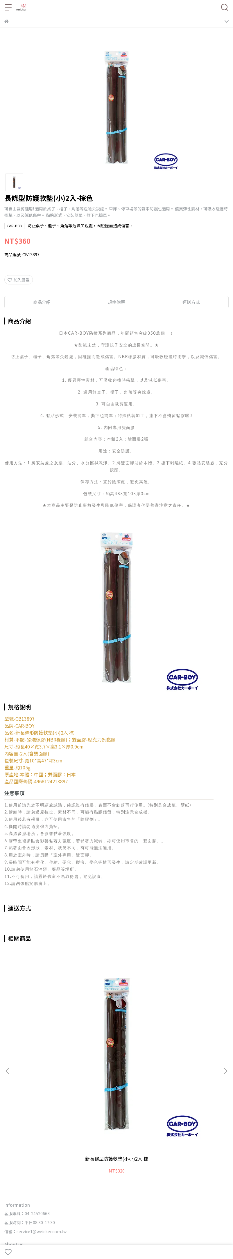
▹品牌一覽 (13, 1146)
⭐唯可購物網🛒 (76, 1113)
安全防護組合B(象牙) (187, 1017)
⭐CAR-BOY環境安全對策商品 (153, 1113)
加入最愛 (19, 280)
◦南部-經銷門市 (163, 1177)
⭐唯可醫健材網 (108, 1113)
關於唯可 (103, 1122)
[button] (225, 1000)
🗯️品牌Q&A (39, 1122)
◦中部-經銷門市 (130, 1177)
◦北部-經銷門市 (97, 1177)
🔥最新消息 (15, 1113)
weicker (59, 1237)
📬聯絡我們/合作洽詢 (72, 1122)
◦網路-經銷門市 (64, 1177)
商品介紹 (42, 302)
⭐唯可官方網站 (43, 1113)
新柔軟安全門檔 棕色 (116, 1017)
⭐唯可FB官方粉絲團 (203, 1113)
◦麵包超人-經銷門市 (23, 1186)
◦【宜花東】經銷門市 (201, 1177)
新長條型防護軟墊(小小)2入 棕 (45, 1020)
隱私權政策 (124, 1122)
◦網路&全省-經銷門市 (25, 1177)
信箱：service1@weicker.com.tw (35, 1090)
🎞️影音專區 (15, 1122)
